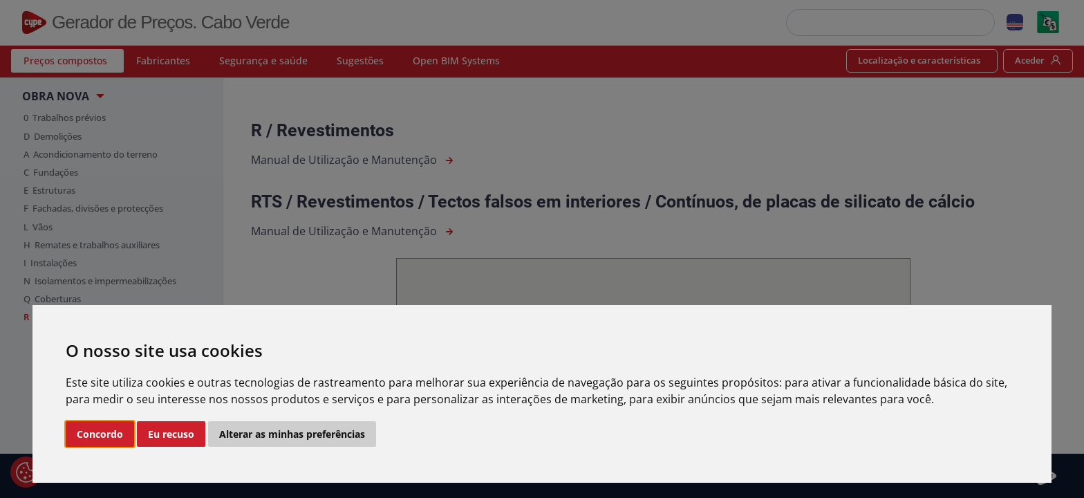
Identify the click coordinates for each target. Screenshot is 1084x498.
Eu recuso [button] (171, 434)
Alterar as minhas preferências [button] (292, 434)
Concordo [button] (100, 434)
